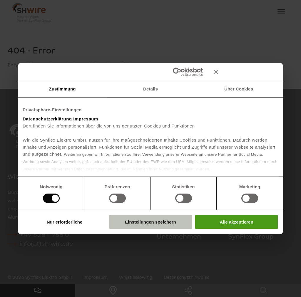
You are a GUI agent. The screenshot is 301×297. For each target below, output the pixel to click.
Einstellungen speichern (150, 221)
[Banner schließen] (246, 72)
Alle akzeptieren (236, 221)
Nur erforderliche (65, 221)
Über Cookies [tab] (238, 88)
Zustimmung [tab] (62, 88)
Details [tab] (150, 88)
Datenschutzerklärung (47, 118)
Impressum (85, 118)
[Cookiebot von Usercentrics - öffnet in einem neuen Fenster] (177, 71)
